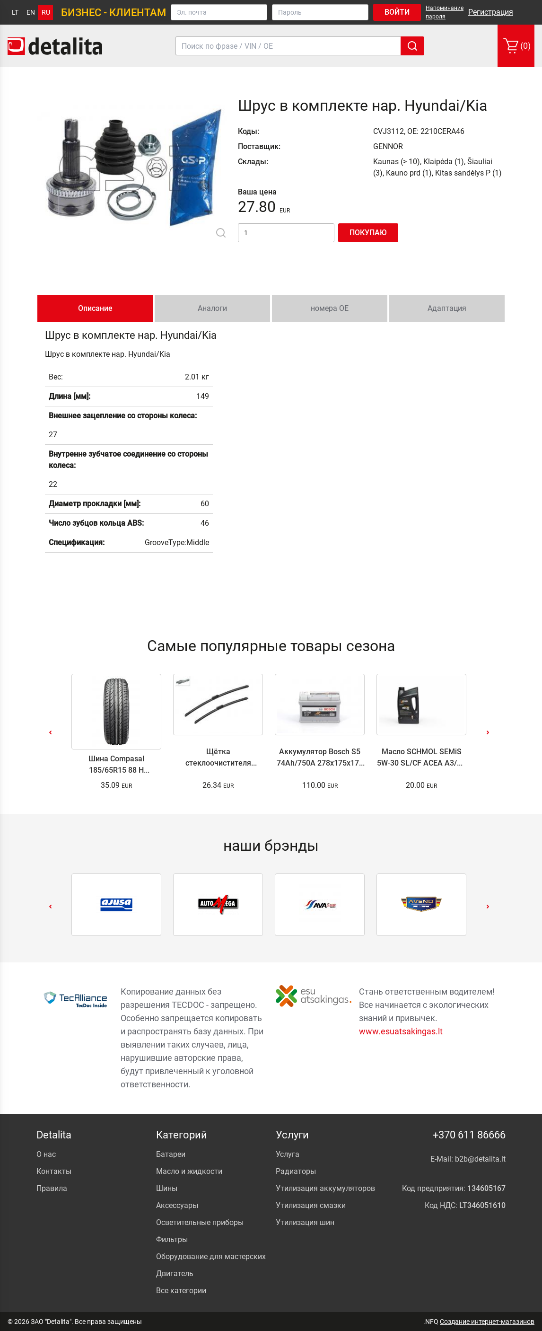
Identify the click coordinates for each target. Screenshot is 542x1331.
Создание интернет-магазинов (487, 1321)
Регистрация (490, 12)
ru (46, 12)
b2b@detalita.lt (480, 1159)
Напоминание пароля (444, 12)
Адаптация (447, 308)
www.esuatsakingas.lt (401, 1031)
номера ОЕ (330, 308)
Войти (397, 12)
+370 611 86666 (469, 1135)
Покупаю (368, 232)
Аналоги (212, 308)
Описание (95, 308)
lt (15, 12)
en (30, 12)
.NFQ (430, 1321)
